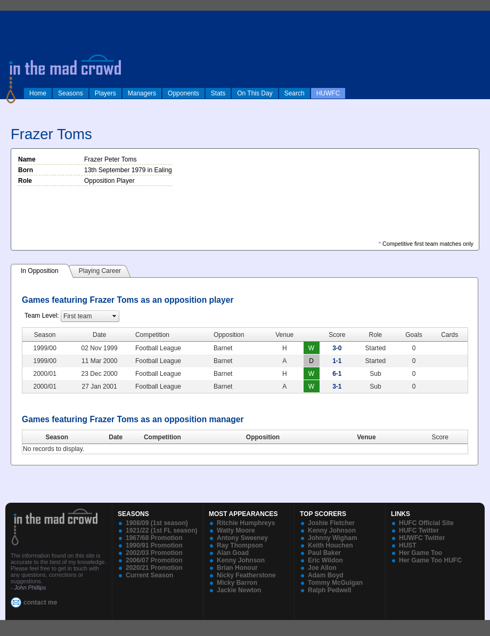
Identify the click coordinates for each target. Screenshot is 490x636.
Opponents (183, 93)
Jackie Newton (239, 590)
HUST (407, 545)
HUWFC (328, 93)
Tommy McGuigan (335, 582)
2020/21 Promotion (154, 567)
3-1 (336, 386)
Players (105, 93)
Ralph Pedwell (329, 590)
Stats (218, 93)
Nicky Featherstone (246, 575)
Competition (162, 437)
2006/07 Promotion (154, 560)
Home (37, 93)
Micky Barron (237, 582)
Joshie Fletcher (331, 523)
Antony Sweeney (242, 538)
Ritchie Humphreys (246, 523)
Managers (142, 93)
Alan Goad (233, 553)
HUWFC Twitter (422, 538)
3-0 (336, 348)
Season (56, 437)
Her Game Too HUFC (430, 560)
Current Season (149, 575)
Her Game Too (420, 553)
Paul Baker (324, 553)
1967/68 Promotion (154, 538)
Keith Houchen (330, 545)
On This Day (254, 93)
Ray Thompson (240, 545)
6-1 (336, 373)
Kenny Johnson (241, 560)
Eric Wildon (325, 560)
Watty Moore (236, 530)
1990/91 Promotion (154, 545)
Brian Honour (237, 567)
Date (116, 437)
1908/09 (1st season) (157, 523)
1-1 (336, 361)
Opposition (263, 437)
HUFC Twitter (419, 530)
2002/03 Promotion (154, 553)
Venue (366, 437)
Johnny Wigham (332, 538)
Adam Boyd (326, 575)
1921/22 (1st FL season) (162, 530)
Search (294, 93)
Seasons (70, 93)
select (114, 316)
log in (11, 17)
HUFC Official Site (426, 523)
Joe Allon (322, 567)
